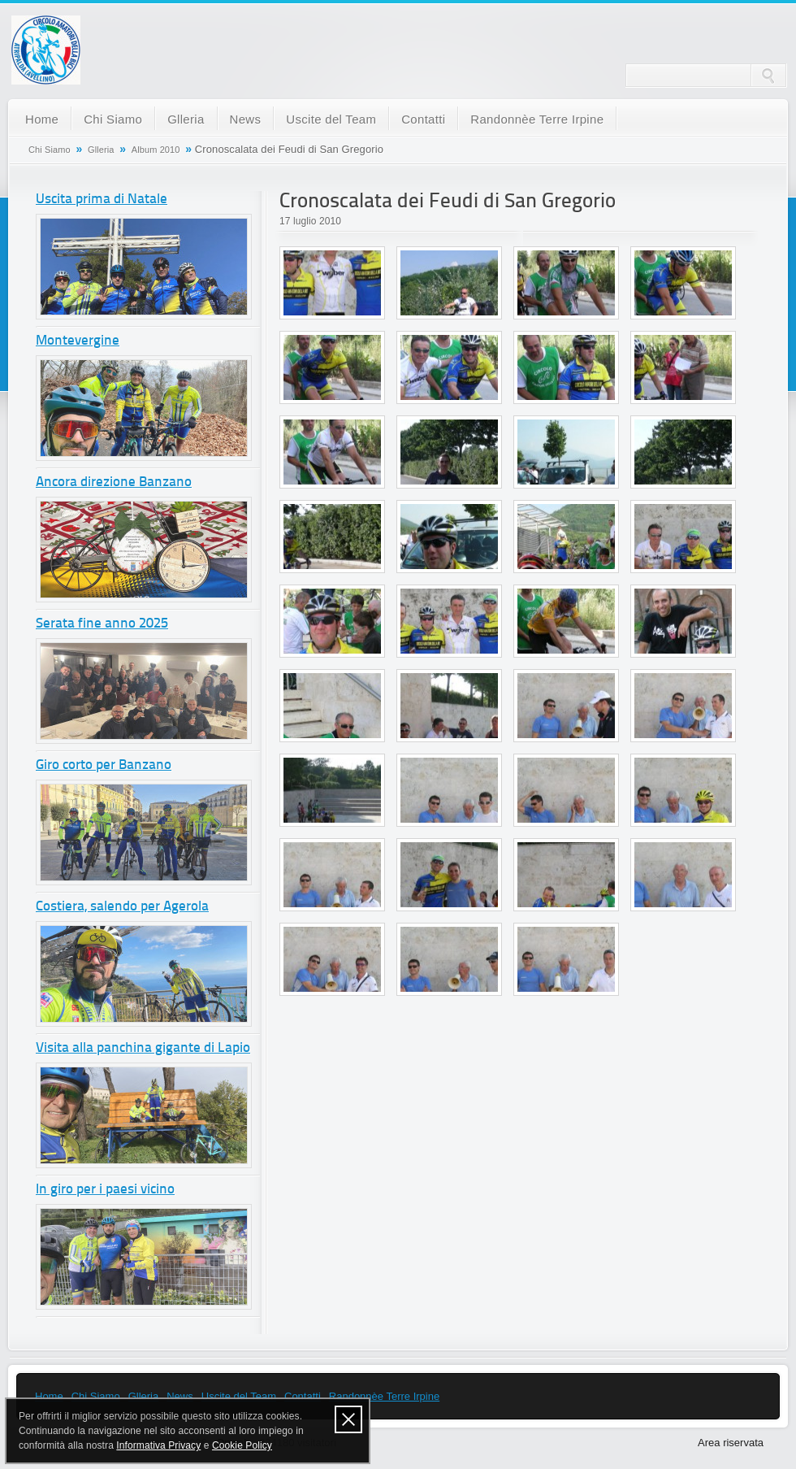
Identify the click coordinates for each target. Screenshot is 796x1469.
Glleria (185, 119)
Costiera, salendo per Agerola (122, 907)
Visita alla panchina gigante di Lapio (143, 1048)
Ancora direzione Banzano (114, 482)
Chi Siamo (113, 119)
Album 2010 (156, 149)
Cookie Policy (242, 1445)
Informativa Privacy (158, 1445)
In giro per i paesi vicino (105, 1190)
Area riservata (731, 1442)
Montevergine (77, 341)
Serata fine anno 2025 (102, 624)
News (246, 119)
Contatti (423, 119)
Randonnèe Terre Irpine (536, 119)
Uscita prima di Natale (101, 199)
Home (41, 119)
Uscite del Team (331, 119)
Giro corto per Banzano (103, 765)
